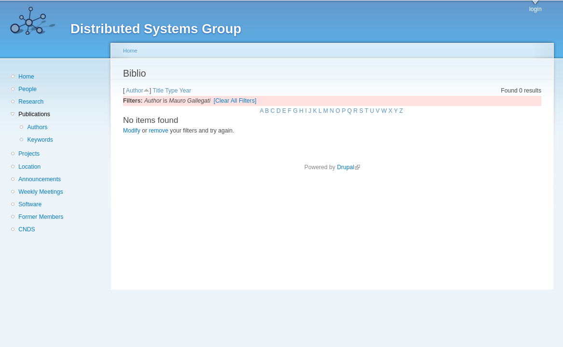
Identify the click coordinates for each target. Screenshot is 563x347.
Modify (131, 130)
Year (185, 90)
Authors (37, 127)
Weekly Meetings (40, 191)
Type (171, 90)
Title (158, 90)
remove (158, 130)
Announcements (39, 179)
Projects (29, 153)
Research (30, 101)
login (535, 9)
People (27, 89)
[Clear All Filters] (235, 100)
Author (134, 90)
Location (29, 166)
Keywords (40, 139)
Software (29, 204)
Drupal (348, 167)
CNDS (26, 229)
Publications (34, 114)
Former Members (40, 217)
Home (26, 76)
